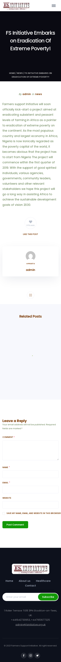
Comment (8, 437)
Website (6, 498)
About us (24, 581)
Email (5, 482)
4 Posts (30, 263)
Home (12, 73)
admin (26, 94)
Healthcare (43, 581)
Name (5, 467)
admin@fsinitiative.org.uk (30, 624)
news (20, 73)
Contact (30, 585)
